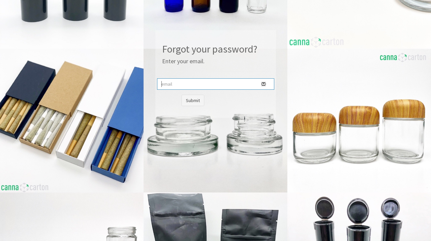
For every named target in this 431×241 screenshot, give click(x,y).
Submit (193, 100)
